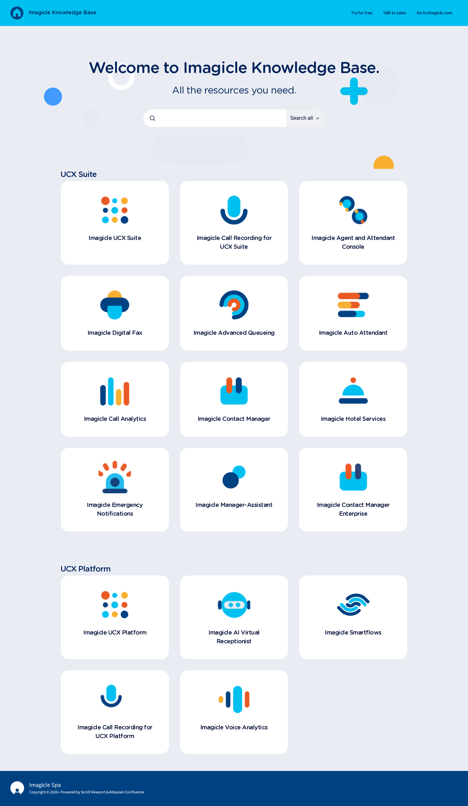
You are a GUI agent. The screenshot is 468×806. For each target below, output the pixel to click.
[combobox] (214, 118)
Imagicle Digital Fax (114, 333)
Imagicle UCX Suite (114, 238)
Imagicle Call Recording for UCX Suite (234, 242)
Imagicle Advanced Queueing (234, 333)
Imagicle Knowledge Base (62, 12)
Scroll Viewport (93, 792)
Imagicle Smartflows (353, 633)
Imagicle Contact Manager (234, 419)
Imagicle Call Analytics (115, 419)
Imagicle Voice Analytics (234, 728)
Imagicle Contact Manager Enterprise (353, 509)
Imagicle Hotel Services (353, 419)
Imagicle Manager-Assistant (233, 505)
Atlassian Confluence (126, 792)
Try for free (361, 12)
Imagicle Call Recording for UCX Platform (114, 732)
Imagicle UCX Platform (115, 633)
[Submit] (152, 118)
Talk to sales (394, 12)
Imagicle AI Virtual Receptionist (234, 637)
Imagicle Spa (45, 785)
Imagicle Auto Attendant (353, 333)
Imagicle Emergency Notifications (115, 509)
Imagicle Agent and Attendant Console (353, 242)
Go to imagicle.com (434, 12)
